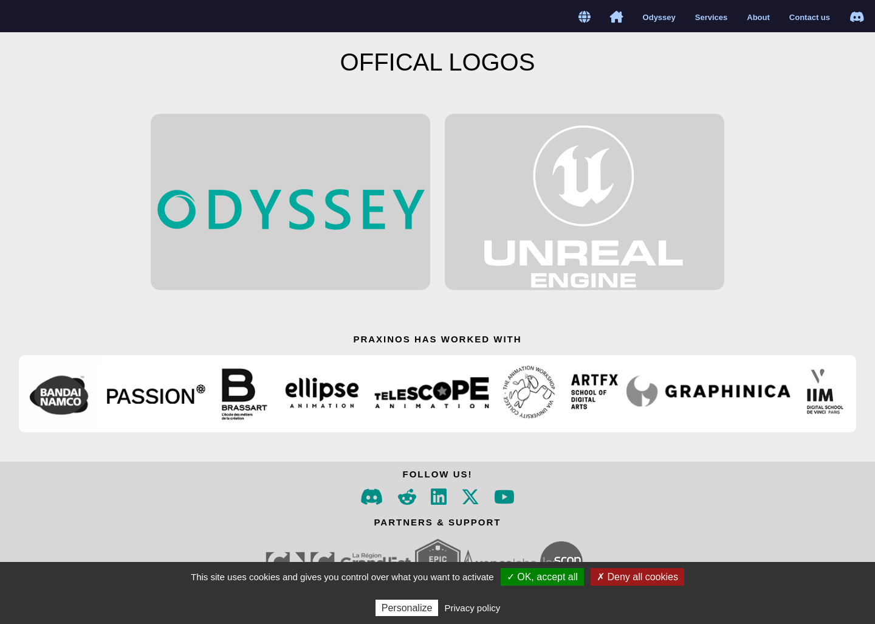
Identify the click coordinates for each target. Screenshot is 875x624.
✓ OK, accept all (542, 577)
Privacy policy (473, 608)
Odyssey (659, 17)
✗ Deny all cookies (637, 577)
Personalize (407, 608)
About (758, 17)
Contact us (809, 17)
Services (711, 17)
